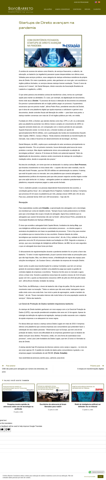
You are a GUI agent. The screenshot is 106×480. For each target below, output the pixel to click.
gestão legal (44, 358)
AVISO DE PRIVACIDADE (81, 2)
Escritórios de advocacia (31, 358)
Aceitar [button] (100, 476)
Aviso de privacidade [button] (89, 476)
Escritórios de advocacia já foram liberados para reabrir (53, 405)
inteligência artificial (29, 228)
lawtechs (32, 74)
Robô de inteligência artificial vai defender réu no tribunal (88, 405)
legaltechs (60, 358)
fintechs (51, 71)
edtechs (77, 71)
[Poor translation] (7, 430)
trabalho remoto (44, 211)
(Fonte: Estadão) (60, 353)
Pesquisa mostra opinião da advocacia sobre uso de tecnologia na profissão (18, 406)
